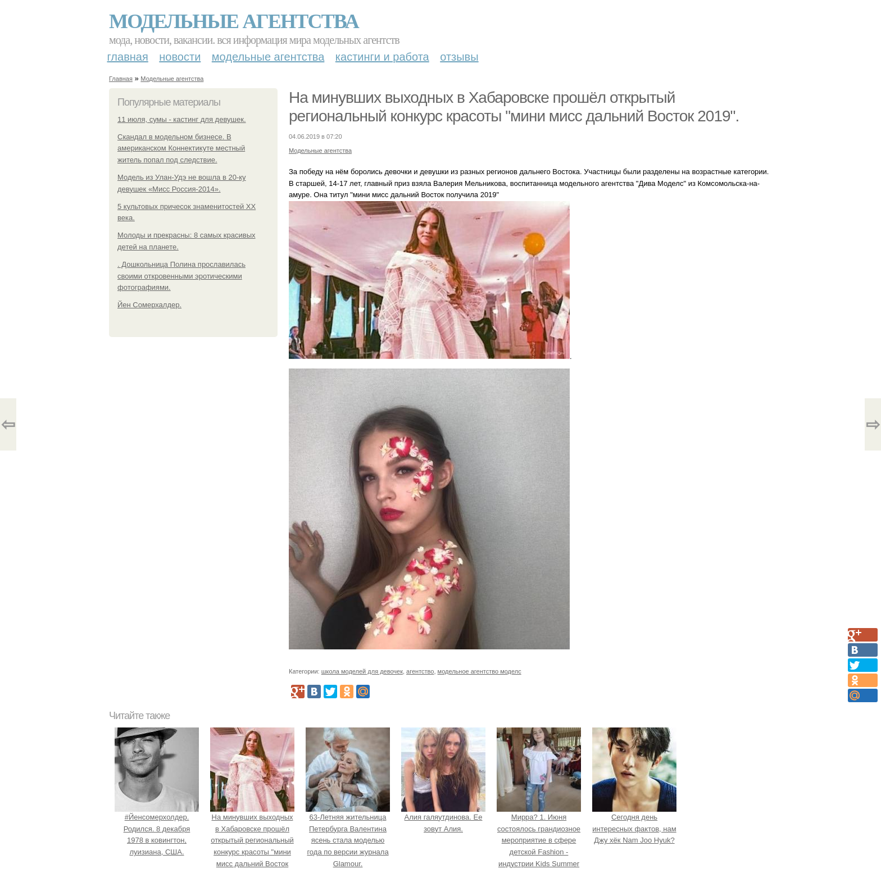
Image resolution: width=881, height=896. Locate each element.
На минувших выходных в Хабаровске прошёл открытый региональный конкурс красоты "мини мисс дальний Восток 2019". (252, 840)
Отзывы (459, 57)
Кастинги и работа (382, 57)
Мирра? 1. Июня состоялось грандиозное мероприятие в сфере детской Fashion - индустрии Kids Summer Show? (539, 840)
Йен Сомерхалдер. (149, 305)
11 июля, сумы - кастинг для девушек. (181, 119)
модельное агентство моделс (479, 671)
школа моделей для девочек (362, 671)
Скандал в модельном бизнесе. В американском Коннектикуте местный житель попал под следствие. (181, 149)
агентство (420, 671)
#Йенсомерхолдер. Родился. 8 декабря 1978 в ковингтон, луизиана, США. (157, 828)
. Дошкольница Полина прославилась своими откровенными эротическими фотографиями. (181, 276)
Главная (127, 57)
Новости (180, 57)
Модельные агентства (233, 21)
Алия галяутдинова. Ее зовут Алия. (443, 817)
